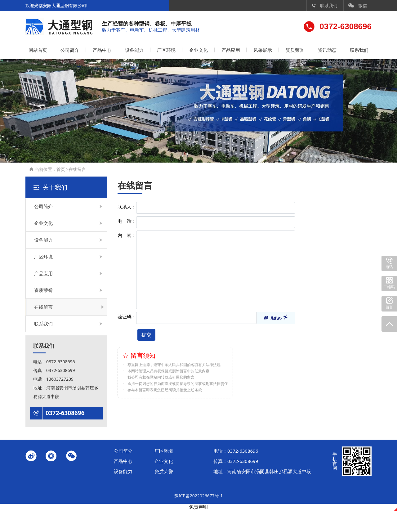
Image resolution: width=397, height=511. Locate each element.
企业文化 (198, 51)
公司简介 (69, 51)
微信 (357, 5)
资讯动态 (327, 51)
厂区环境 (166, 51)
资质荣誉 (295, 51)
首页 (60, 170)
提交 (146, 335)
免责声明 (198, 508)
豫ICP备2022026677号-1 (198, 497)
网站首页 (38, 51)
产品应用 (230, 51)
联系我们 (324, 5)
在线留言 (77, 170)
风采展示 (262, 51)
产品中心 (102, 51)
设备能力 (134, 51)
